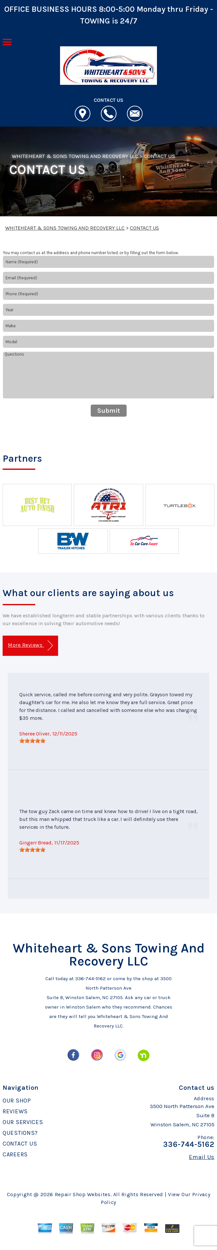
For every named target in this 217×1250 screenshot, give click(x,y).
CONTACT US (159, 156)
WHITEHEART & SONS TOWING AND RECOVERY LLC (75, 156)
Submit (108, 410)
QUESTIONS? (20, 1132)
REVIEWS (15, 1111)
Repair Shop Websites (83, 1194)
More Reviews (30, 645)
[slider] (32, 740)
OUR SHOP (17, 1100)
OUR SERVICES (23, 1122)
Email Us (201, 1157)
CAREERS (15, 1154)
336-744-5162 (90, 978)
